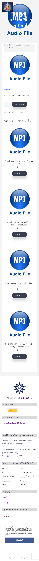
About (22, 468)
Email (7, 517)
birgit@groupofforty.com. (12, 455)
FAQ (3, 472)
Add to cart (19, 104)
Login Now (27, 398)
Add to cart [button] (19, 173)
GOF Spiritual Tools (26, 472)
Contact (22, 484)
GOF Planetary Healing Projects (27, 476)
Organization (6, 481)
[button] (31, 55)
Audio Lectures (18, 112)
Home (6, 45)
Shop (10, 45)
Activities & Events (8, 476)
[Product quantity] (7, 104)
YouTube (5, 503)
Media (22, 481)
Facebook (6, 497)
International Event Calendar (13, 423)
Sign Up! (19, 540)
